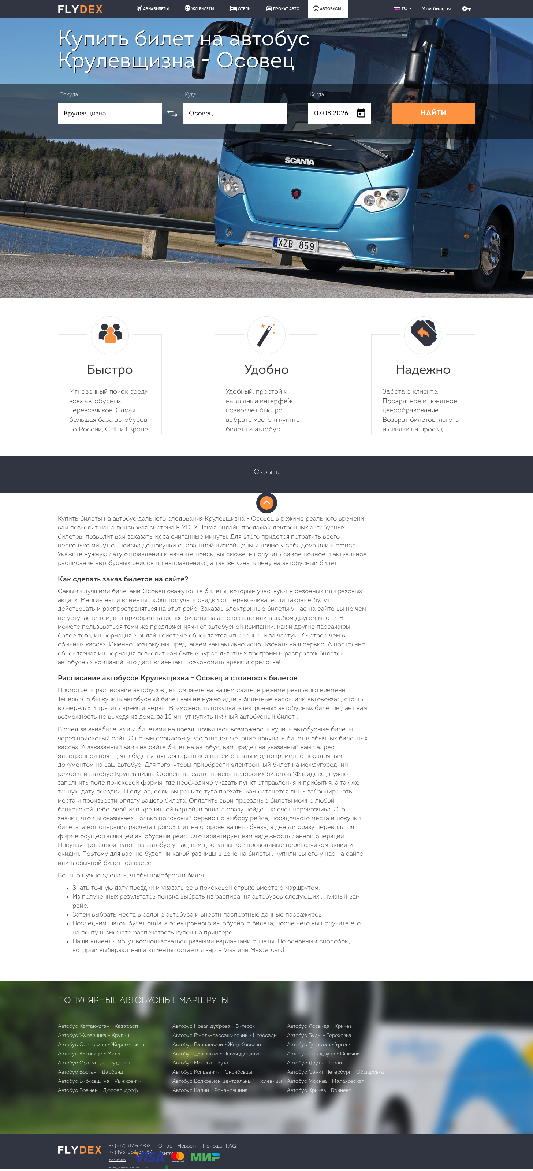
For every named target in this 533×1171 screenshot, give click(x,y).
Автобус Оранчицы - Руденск (94, 1063)
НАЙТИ (433, 113)
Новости (188, 1146)
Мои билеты (436, 9)
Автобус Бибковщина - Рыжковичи (100, 1081)
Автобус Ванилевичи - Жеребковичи (216, 1045)
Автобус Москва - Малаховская (325, 1081)
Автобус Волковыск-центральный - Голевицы (227, 1081)
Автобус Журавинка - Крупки (93, 1035)
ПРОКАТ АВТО (282, 8)
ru (404, 8)
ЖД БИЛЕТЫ (199, 8)
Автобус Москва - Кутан (201, 1063)
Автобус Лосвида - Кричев (319, 1026)
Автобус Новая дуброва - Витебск (213, 1026)
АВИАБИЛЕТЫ (153, 8)
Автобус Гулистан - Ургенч (319, 1045)
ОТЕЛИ (240, 8)
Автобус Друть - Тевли (314, 1063)
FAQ (231, 1146)
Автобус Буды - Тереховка (319, 1035)
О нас (165, 1146)
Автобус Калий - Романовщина (210, 1090)
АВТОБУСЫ (327, 8)
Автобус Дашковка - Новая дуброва (216, 1054)
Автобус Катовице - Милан (90, 1054)
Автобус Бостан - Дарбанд (90, 1072)
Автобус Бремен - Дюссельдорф (98, 1090)
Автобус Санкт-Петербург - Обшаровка (335, 1072)
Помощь (212, 1146)
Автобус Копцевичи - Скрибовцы (212, 1072)
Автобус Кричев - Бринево (319, 1090)
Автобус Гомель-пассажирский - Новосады (224, 1035)
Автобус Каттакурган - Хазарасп (98, 1026)
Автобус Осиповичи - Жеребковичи (101, 1045)
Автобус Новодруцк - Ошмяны (324, 1054)
